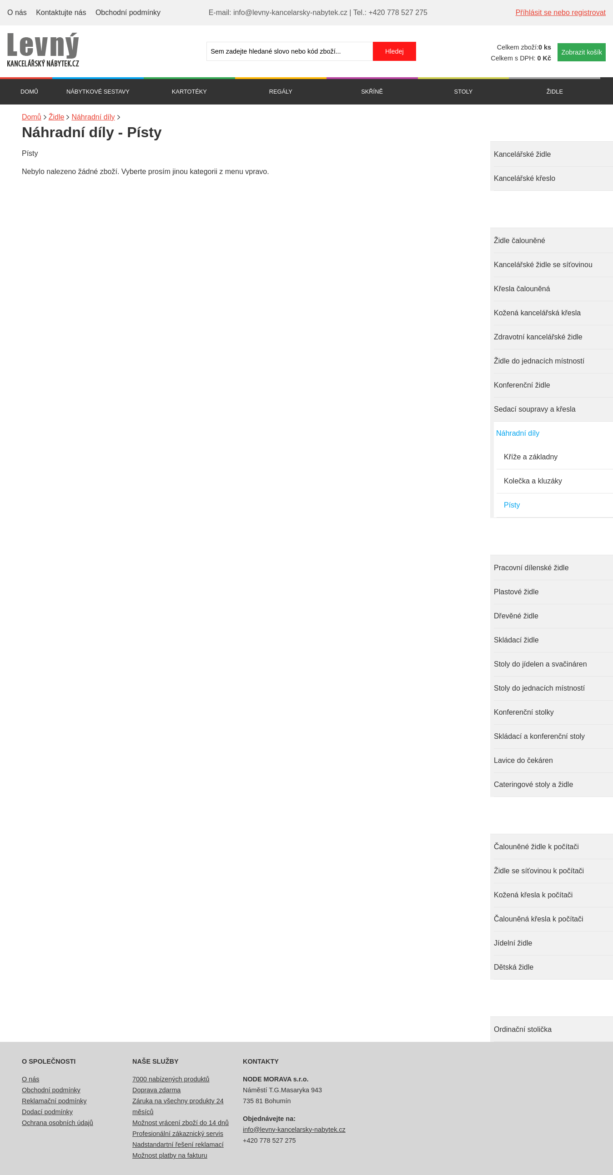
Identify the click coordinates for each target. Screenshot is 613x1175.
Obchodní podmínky (128, 12)
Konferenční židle (522, 385)
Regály (280, 91)
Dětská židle (513, 967)
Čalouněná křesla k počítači (538, 919)
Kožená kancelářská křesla (537, 313)
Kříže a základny (531, 457)
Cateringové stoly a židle (533, 784)
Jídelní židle (513, 943)
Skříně (372, 91)
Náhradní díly (517, 433)
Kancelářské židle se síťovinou (543, 265)
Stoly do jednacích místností (539, 688)
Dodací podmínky (47, 1111)
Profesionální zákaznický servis (177, 1133)
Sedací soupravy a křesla (535, 409)
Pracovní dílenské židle (531, 568)
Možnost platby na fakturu (169, 1155)
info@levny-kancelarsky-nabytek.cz (294, 1129)
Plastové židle (516, 592)
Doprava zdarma (156, 1090)
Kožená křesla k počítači (533, 895)
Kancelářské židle (522, 154)
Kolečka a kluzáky (533, 481)
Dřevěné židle (516, 616)
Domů (29, 91)
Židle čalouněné (519, 240)
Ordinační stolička (523, 1029)
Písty (512, 505)
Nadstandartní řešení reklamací (178, 1144)
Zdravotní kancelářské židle (538, 337)
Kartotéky (189, 91)
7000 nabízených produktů (171, 1079)
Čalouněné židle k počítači (536, 847)
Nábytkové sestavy (98, 91)
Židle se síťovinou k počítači (539, 871)
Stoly (463, 91)
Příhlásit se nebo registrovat (561, 12)
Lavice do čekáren (523, 760)
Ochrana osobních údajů (57, 1122)
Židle (555, 91)
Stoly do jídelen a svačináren (540, 664)
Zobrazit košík (581, 52)
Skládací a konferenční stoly (539, 736)
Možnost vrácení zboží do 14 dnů (180, 1122)
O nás (17, 12)
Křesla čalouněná (522, 289)
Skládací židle (516, 640)
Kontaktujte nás (61, 12)
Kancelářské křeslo (524, 178)
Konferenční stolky (524, 712)
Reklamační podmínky (54, 1101)
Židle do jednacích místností (539, 361)
